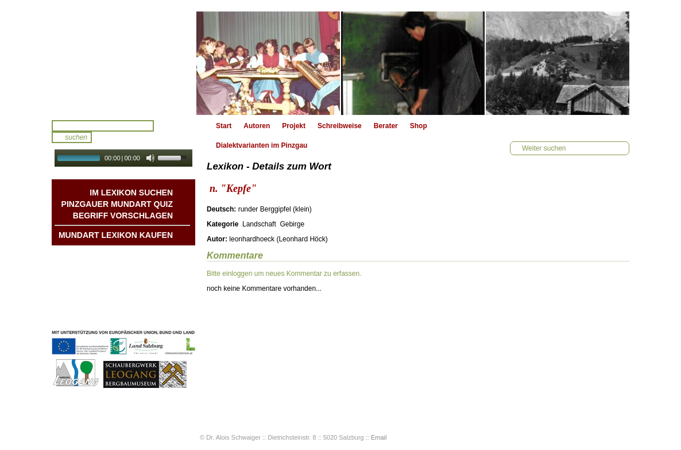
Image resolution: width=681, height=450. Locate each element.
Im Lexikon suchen (131, 192)
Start (223, 126)
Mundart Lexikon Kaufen (116, 235)
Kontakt (160, 291)
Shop (418, 126)
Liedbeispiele (151, 280)
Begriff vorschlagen (123, 215)
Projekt (293, 126)
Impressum (154, 303)
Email (379, 437)
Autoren (256, 126)
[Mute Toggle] (150, 158)
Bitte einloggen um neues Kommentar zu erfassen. (284, 274)
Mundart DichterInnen (137, 257)
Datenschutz (152, 314)
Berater (386, 126)
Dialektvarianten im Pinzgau (261, 145)
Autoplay (131, 170)
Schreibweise (340, 126)
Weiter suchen (544, 148)
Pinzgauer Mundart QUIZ (117, 204)
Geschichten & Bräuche (134, 268)
